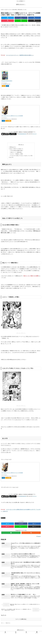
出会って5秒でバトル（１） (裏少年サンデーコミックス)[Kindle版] (12, 115)
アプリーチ (34, 133)
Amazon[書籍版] (8, 120)
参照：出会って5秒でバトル (21, 333)
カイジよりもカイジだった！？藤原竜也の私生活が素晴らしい (20, 55)
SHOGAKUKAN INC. (22, 133)
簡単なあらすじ (13, 147)
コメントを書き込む (21, 620)
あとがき (11, 157)
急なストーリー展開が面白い (16, 152)
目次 (19, 144)
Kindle (3, 120)
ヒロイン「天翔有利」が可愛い (17, 154)
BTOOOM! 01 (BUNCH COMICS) (7, 80)
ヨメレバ (5, 117)
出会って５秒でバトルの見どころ (16, 148)
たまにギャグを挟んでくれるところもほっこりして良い (22, 155)
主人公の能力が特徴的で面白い (17, 150)
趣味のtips (3, 518)
